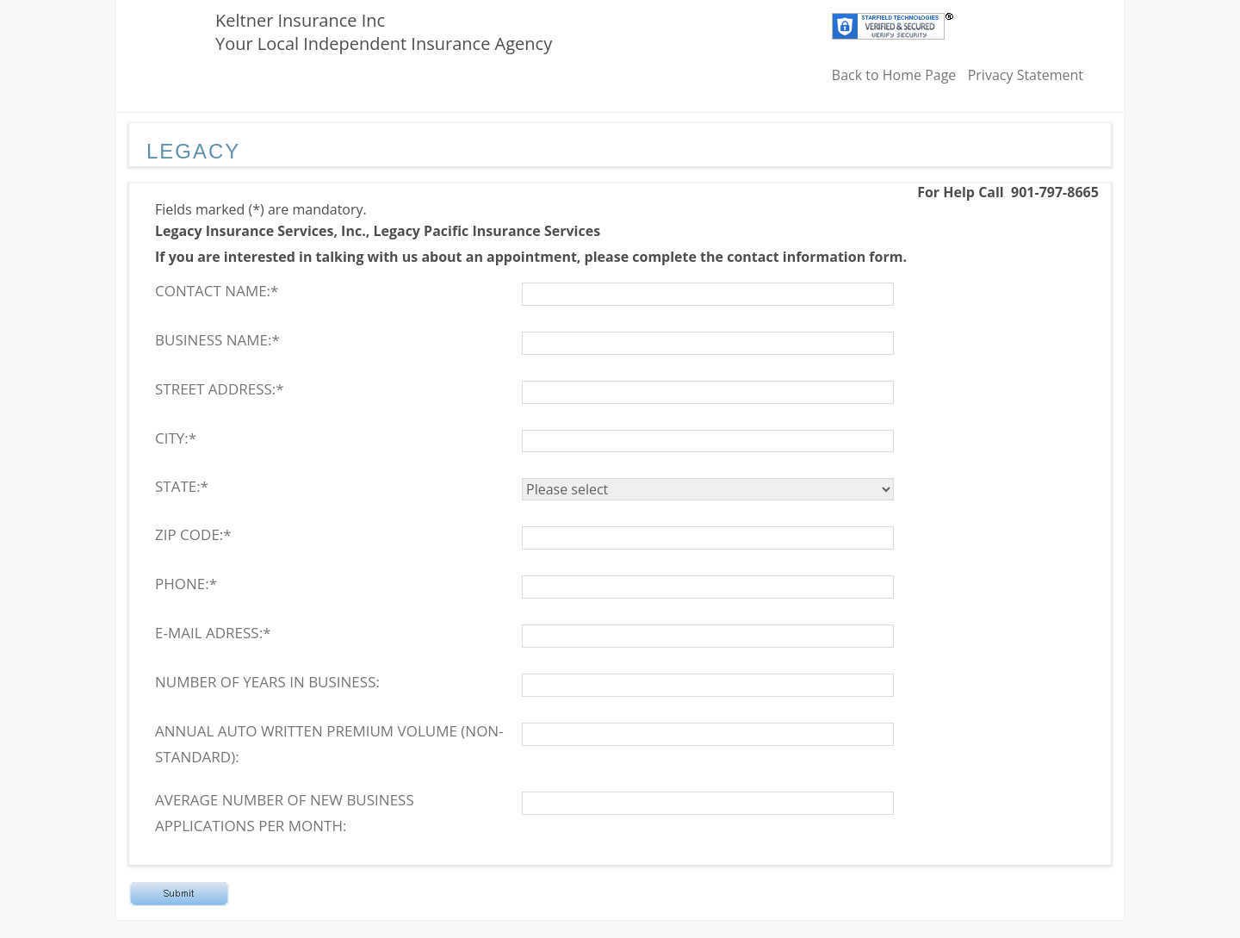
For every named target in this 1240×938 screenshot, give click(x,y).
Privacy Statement (1025, 74)
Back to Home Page (894, 74)
